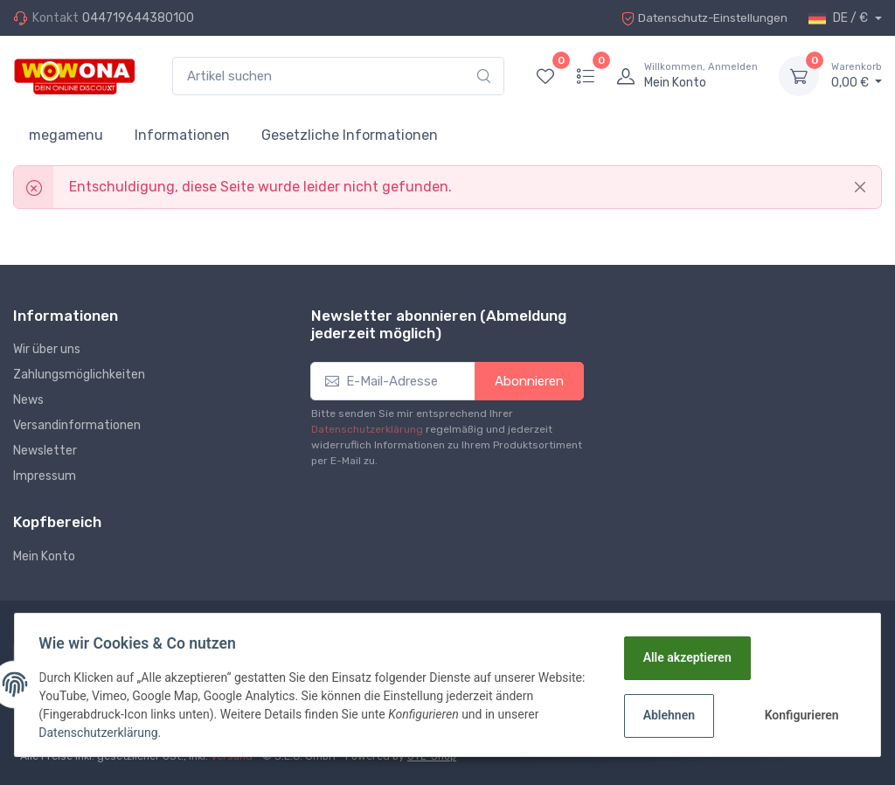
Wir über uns (46, 349)
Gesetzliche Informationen (349, 135)
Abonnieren (529, 381)
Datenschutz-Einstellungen (700, 17)
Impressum (44, 476)
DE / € (839, 18)
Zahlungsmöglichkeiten (79, 374)
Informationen (182, 135)
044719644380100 (138, 17)
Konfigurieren (800, 715)
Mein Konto (44, 556)
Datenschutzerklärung (367, 429)
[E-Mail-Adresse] (392, 381)
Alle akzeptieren (686, 657)
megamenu (66, 135)
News (28, 399)
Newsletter (45, 450)
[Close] (860, 187)
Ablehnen (667, 715)
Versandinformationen (77, 425)
